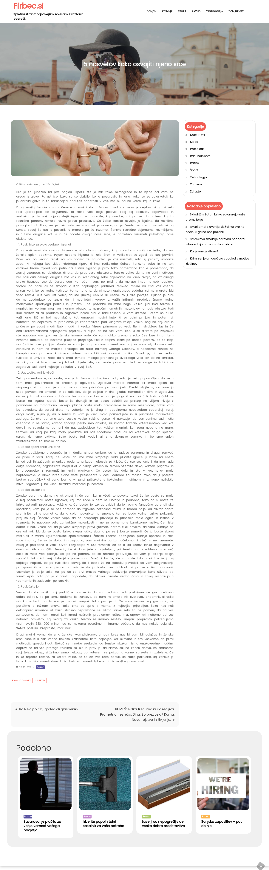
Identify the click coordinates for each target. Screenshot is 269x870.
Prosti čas (197, 149)
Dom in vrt (235, 11)
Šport (182, 11)
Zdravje (167, 11)
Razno (196, 11)
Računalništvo (200, 156)
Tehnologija (214, 11)
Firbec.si (29, 5)
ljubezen (40, 680)
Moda (194, 142)
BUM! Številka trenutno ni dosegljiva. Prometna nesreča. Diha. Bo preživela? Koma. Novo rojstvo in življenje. (137, 714)
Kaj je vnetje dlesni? (204, 251)
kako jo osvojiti (21, 680)
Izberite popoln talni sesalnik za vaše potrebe (103, 827)
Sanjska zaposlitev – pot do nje (221, 827)
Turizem (196, 184)
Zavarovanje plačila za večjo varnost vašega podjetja (42, 829)
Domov (151, 11)
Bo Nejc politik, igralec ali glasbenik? (48, 709)
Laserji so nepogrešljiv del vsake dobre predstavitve (163, 827)
